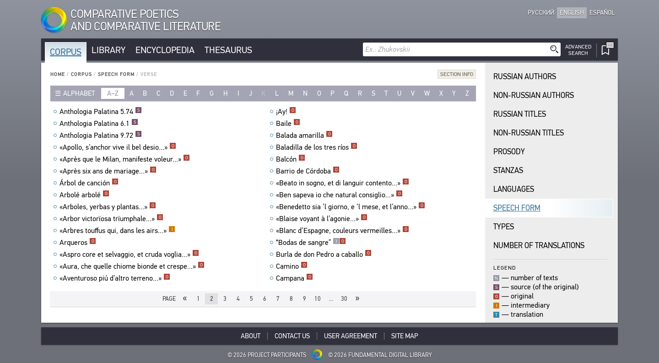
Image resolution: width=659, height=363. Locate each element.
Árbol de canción (89, 183)
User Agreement (350, 336)
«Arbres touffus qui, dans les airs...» (117, 231)
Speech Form (116, 74)
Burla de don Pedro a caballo (324, 254)
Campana (294, 278)
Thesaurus (228, 50)
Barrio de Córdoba (308, 171)
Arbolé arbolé (84, 195)
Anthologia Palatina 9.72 (100, 135)
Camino (292, 266)
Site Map (404, 336)
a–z (113, 93)
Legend (504, 268)
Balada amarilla (304, 135)
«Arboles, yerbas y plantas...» (107, 207)
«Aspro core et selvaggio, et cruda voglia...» (129, 254)
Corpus (65, 52)
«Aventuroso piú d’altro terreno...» (114, 278)
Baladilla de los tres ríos (316, 147)
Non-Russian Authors (533, 95)
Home (57, 74)
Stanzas (508, 170)
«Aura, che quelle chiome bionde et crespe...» (132, 266)
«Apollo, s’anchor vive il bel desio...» (117, 147)
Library (108, 50)
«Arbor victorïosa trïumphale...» (111, 219)
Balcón (290, 159)
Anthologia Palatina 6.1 (98, 123)
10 (317, 298)
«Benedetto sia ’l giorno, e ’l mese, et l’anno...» (350, 207)
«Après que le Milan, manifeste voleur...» (124, 159)
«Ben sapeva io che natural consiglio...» (339, 195)
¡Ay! (286, 112)
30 (344, 298)
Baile (288, 123)
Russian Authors (524, 76)
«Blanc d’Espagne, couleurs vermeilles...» (342, 231)
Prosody (509, 152)
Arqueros (77, 242)
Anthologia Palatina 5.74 (100, 112)
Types (503, 227)
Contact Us (292, 336)
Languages (513, 189)
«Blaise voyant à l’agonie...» (321, 219)
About (250, 336)
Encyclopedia (164, 50)
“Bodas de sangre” (311, 242)
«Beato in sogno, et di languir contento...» (342, 183)
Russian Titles (519, 114)
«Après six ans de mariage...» (108, 171)
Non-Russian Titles (528, 133)
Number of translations (538, 245)
